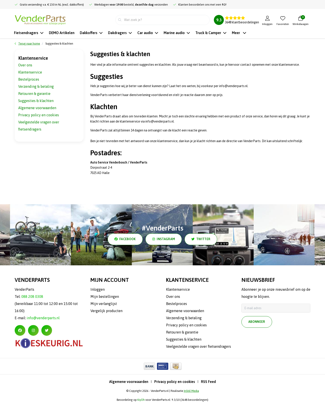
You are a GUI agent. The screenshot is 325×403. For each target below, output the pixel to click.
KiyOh (141, 399)
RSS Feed (208, 382)
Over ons (25, 65)
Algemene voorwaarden (37, 108)
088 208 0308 (32, 297)
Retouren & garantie (34, 94)
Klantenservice (30, 72)
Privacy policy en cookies (38, 115)
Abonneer (256, 322)
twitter (200, 239)
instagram (163, 239)
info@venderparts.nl (43, 318)
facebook (125, 239)
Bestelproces (28, 79)
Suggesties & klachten (59, 43)
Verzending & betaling (36, 86)
